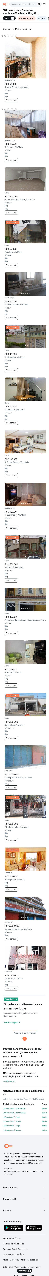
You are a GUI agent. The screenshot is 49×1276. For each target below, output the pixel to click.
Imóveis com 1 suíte (11, 1117)
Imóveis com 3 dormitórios (14, 1113)
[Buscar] (39, 4)
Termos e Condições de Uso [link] (15, 1249)
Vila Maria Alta (38, 1099)
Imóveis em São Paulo (19, 1099)
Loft (4, 1099)
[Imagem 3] (29, 240)
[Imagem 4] (27, 293)
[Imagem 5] (29, 293)
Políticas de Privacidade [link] (13, 1244)
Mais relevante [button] (21, 29)
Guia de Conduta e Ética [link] (13, 1254)
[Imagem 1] (21, 188)
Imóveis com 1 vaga (11, 1126)
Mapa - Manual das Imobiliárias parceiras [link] (20, 1260)
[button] (24, 1187)
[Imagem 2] (23, 188)
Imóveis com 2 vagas (12, 1130)
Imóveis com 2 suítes (12, 1121)
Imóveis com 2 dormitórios (14, 1108)
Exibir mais (9, 1081)
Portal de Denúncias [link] (12, 1238)
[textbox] (25, 4)
